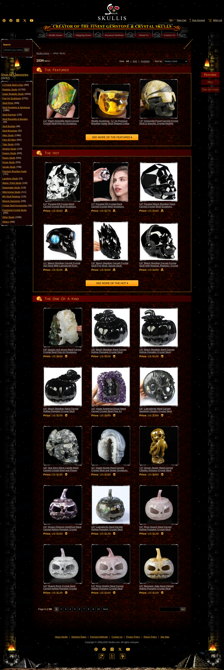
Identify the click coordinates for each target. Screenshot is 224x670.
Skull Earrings (12, 114)
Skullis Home (42, 53)
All (127, 61)
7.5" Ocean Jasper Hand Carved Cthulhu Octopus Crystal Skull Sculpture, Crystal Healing (156, 471)
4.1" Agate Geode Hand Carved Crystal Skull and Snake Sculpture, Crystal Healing (109, 471)
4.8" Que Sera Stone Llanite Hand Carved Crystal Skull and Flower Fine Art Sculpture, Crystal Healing (61, 471)
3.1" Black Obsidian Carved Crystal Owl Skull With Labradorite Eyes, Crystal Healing (61, 266)
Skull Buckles (11, 126)
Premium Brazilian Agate (14, 172)
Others (8, 222)
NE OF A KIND (210, 89)
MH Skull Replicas (14, 196)
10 (98, 609)
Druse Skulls (11, 162)
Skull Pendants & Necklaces (16, 109)
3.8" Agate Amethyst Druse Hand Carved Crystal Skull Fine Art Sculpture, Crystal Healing (108, 411)
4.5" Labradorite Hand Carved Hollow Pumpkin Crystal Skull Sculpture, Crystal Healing (107, 530)
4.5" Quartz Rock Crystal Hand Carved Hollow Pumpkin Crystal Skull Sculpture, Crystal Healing (60, 589)
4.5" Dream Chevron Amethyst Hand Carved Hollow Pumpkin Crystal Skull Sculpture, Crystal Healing (62, 530)
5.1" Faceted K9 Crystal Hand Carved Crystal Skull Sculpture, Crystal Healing (59, 207)
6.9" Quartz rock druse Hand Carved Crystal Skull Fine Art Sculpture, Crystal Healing (62, 352)
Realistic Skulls (14, 89)
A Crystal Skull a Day (15, 85)
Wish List (215, 20)
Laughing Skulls (12, 178)
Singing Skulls (12, 149)
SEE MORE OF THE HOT (111, 283)
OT (210, 82)
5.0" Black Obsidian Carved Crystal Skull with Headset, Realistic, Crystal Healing (158, 266)
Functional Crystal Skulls (14, 211)
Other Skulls (12, 217)
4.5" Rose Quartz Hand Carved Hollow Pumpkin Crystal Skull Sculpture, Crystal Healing (155, 530)
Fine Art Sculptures (15, 98)
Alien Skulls (11, 135)
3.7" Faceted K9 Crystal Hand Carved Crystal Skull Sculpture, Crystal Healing (107, 207)
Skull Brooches (12, 130)
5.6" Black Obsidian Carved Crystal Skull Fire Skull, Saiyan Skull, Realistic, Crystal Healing (109, 266)
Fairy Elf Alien (12, 140)
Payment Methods (99, 637)
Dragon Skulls (12, 153)
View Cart (177, 20)
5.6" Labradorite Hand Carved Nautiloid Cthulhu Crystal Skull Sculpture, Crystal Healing (155, 411)
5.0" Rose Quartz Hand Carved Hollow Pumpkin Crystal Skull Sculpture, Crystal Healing (107, 589)
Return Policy (150, 637)
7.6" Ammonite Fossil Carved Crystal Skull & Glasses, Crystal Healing (158, 122)
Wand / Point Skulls (15, 183)
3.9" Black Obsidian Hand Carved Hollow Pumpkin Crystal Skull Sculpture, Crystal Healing (108, 352)
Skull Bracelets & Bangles (15, 120)
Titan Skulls (11, 144)
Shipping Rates (78, 637)
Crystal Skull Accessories (17, 205)
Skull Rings (10, 103)
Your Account (197, 20)
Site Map (164, 637)
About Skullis (61, 637)
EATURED (210, 74)
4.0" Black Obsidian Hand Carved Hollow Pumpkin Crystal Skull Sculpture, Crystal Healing (60, 411)
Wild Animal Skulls (14, 192)
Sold (135, 61)
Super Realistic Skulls (16, 94)
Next (105, 609)
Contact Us (117, 637)
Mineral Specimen (14, 201)
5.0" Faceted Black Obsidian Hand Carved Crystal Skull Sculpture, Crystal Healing (157, 207)
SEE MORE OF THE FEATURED (111, 137)
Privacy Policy (133, 637)
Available (145, 61)
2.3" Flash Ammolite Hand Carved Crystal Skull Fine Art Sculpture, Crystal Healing (61, 124)
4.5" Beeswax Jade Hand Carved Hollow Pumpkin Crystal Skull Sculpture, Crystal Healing (156, 589)
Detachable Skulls (14, 187)
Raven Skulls (11, 158)
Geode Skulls (11, 167)
